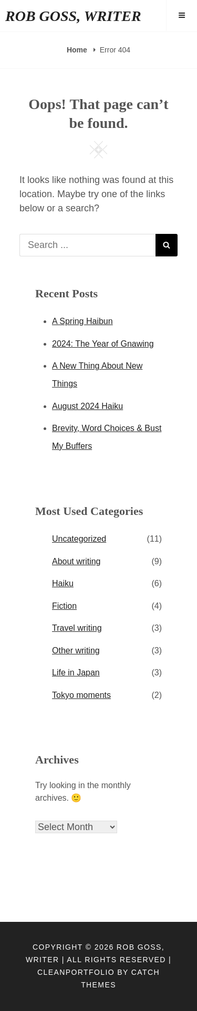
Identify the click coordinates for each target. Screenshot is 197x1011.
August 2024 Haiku (87, 406)
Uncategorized (79, 538)
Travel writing (77, 627)
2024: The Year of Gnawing (103, 343)
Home (78, 50)
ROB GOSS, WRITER (73, 16)
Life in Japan (76, 672)
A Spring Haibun (82, 321)
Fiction (64, 605)
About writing (76, 561)
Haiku (63, 583)
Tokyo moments (81, 695)
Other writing (76, 650)
